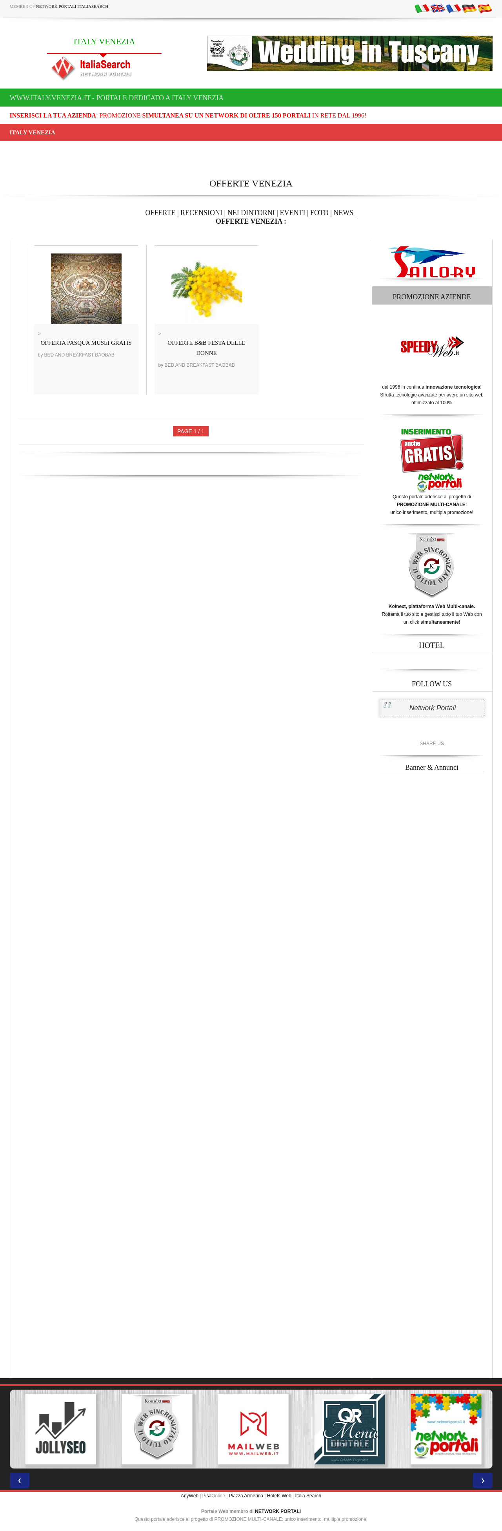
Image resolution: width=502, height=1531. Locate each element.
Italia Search (308, 1495)
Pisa (206, 1495)
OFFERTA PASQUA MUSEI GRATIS (86, 343)
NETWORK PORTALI (278, 1511)
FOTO (319, 213)
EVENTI (292, 213)
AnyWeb (189, 1495)
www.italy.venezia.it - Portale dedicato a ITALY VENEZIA (117, 98)
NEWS (343, 213)
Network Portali (432, 708)
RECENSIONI (201, 213)
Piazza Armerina (246, 1495)
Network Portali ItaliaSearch (72, 6)
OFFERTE (161, 213)
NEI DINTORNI (251, 213)
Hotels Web (279, 1495)
